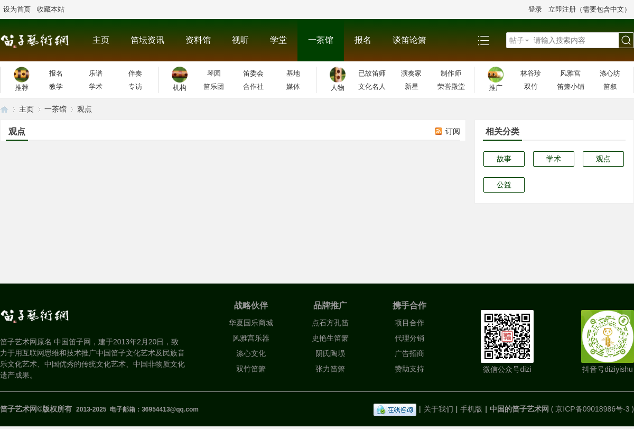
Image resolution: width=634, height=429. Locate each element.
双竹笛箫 (251, 368)
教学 (56, 86)
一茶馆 (320, 39)
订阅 (452, 131)
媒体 (293, 86)
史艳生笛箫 (330, 338)
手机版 (471, 409)
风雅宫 (570, 73)
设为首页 (17, 9)
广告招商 (409, 353)
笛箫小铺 (570, 86)
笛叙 (610, 86)
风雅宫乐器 (250, 338)
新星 (411, 86)
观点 (603, 158)
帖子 (516, 40)
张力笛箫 (330, 368)
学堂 (278, 39)
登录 (535, 9)
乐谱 (95, 73)
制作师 (451, 73)
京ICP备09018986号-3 (592, 409)
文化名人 (372, 86)
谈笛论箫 (409, 39)
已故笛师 (372, 73)
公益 (504, 184)
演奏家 (411, 73)
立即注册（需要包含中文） (589, 9)
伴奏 (135, 73)
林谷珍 (530, 73)
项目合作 (409, 322)
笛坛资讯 (147, 39)
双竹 (531, 86)
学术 (95, 86)
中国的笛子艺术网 (519, 409)
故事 (504, 158)
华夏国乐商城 (251, 322)
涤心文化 (251, 353)
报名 (363, 39)
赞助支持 (409, 368)
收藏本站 (50, 9)
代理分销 (409, 338)
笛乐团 (213, 86)
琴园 (214, 73)
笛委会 (253, 73)
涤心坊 (610, 73)
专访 (135, 86)
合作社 (253, 86)
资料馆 (198, 39)
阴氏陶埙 (330, 353)
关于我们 (438, 409)
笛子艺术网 (4, 109)
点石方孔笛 (330, 322)
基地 (293, 73)
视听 (240, 39)
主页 (100, 39)
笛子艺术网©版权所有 (37, 409)
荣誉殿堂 (451, 86)
